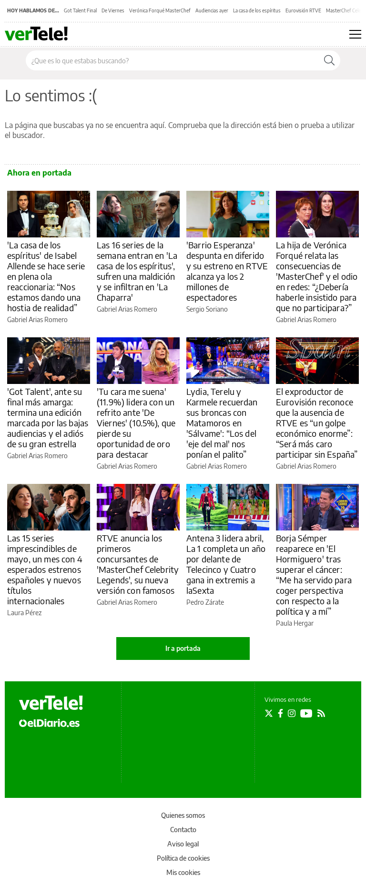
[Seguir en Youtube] (306, 713)
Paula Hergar (295, 623)
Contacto (183, 829)
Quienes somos (183, 815)
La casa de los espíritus (257, 10)
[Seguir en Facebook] (280, 713)
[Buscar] (329, 60)
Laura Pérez (24, 613)
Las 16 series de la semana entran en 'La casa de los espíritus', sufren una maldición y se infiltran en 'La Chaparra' (137, 271)
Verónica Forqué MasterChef (160, 10)
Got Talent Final (80, 10)
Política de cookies (183, 858)
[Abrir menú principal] (355, 34)
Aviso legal (183, 844)
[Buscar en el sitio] (172, 60)
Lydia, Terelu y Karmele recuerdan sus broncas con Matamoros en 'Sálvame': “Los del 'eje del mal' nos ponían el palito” (222, 423)
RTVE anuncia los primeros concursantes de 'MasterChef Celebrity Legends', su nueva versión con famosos (138, 564)
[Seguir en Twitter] (268, 713)
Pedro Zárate (205, 602)
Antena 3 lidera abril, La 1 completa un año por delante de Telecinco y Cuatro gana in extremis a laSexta (225, 564)
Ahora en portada (39, 172)
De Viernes (113, 10)
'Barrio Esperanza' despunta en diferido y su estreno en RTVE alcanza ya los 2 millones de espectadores (227, 271)
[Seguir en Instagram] (291, 713)
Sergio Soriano (207, 309)
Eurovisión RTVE (303, 10)
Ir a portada (183, 648)
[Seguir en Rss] (321, 713)
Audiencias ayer (211, 10)
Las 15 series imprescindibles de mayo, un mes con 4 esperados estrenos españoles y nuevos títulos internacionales (44, 569)
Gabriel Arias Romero (37, 319)
